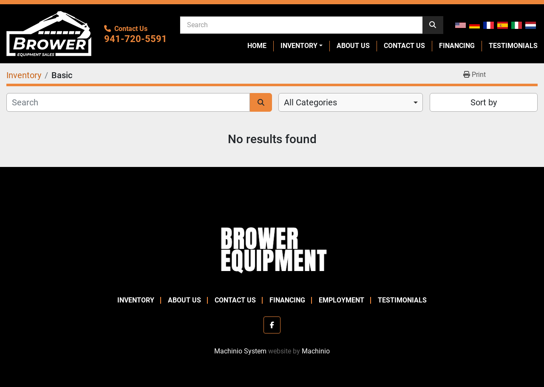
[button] (301, 46)
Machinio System (240, 351)
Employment (341, 300)
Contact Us (404, 46)
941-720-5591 (135, 39)
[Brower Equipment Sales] (272, 248)
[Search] (301, 25)
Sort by (483, 102)
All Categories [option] (310, 102)
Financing (457, 46)
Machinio (316, 351)
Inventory (298, 46)
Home (256, 46)
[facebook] (272, 324)
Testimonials (513, 46)
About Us (353, 46)
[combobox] (350, 102)
